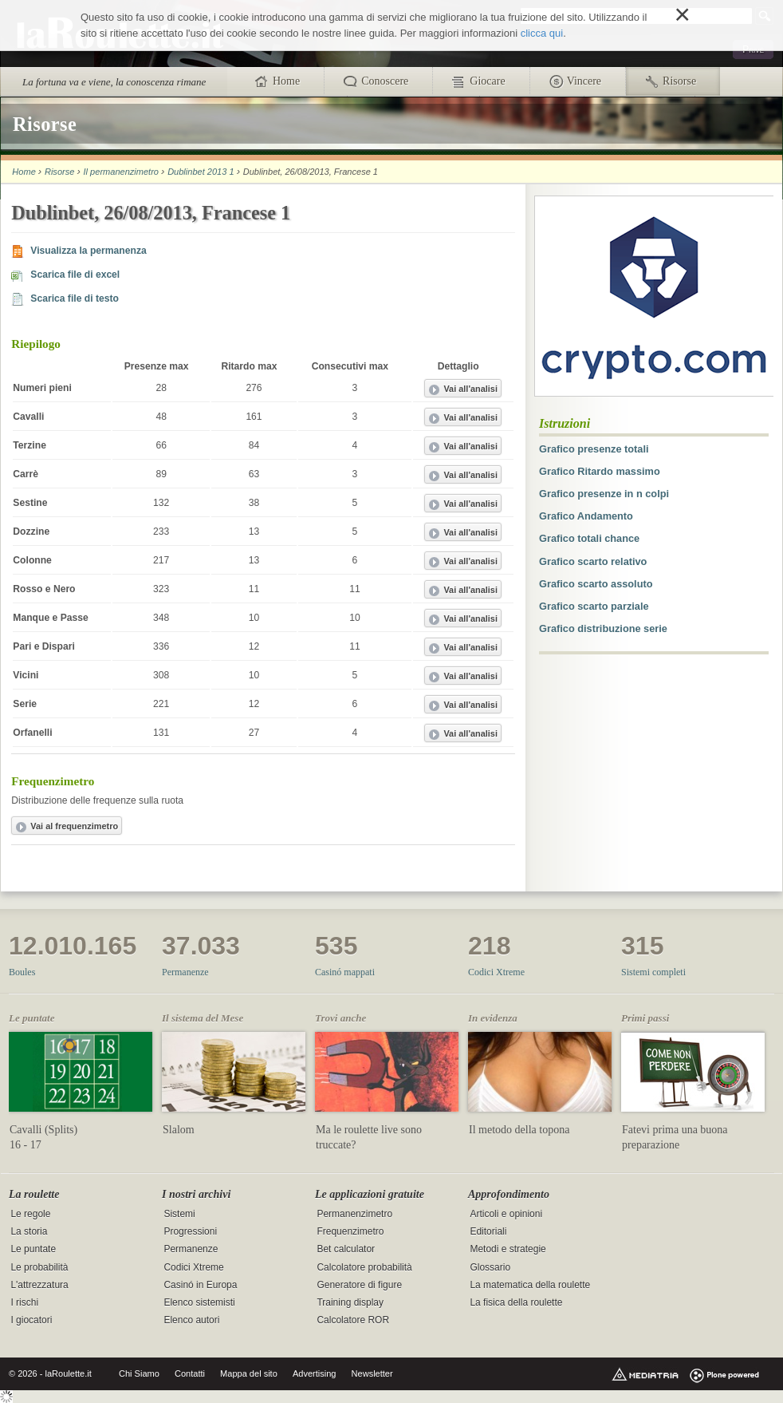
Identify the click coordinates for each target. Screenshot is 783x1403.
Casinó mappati (345, 972)
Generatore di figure (359, 1284)
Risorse (59, 171)
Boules (22, 972)
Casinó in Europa (200, 1284)
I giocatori (31, 1320)
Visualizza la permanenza (88, 250)
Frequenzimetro (350, 1232)
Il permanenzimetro (121, 171)
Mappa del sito (248, 1373)
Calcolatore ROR (353, 1320)
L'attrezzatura (39, 1284)
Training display (350, 1302)
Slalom (179, 1130)
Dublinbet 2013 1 (200, 171)
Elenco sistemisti (198, 1302)
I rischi (24, 1302)
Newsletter (372, 1373)
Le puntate (33, 1249)
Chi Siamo (139, 1373)
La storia (28, 1232)
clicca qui (542, 33)
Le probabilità (39, 1267)
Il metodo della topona (519, 1130)
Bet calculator (346, 1249)
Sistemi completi (653, 972)
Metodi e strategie (507, 1249)
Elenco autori (191, 1320)
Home (23, 171)
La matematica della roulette (530, 1284)
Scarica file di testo (74, 298)
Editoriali (488, 1232)
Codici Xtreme (496, 972)
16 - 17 (25, 1145)
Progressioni (190, 1232)
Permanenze (185, 972)
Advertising (314, 1373)
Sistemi (179, 1214)
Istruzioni (564, 423)
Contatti (190, 1373)
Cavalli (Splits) (43, 1130)
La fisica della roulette (516, 1302)
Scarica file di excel (75, 274)
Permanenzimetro (354, 1214)
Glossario (490, 1267)
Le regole (30, 1214)
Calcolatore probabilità (364, 1267)
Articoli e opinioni (506, 1214)
